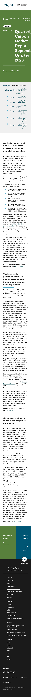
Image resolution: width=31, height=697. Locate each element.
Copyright (24, 677)
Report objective (23, 97)
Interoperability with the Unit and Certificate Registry (16, 626)
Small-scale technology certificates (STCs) (24, 126)
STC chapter (17, 521)
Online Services (11, 612)
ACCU (8, 642)
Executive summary (23, 106)
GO (8, 656)
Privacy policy (11, 586)
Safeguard (10, 648)
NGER (8, 645)
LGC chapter (9, 410)
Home (10, 18)
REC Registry (11, 615)
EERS (8, 610)
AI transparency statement (14, 591)
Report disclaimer (24, 101)
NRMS (8, 659)
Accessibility (14, 677)
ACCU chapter (19, 266)
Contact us (10, 580)
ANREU (9, 604)
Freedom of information (13, 589)
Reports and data (12, 629)
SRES (8, 653)
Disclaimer (10, 594)
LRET (8, 650)
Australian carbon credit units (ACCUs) (24, 112)
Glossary (9, 597)
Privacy (5, 677)
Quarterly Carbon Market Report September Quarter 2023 (21, 91)
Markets (16, 18)
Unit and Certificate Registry (15, 618)
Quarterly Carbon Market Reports (16, 632)
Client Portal (10, 607)
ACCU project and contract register (17, 635)
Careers (9, 583)
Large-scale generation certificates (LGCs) (24, 119)
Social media (7, 682)
